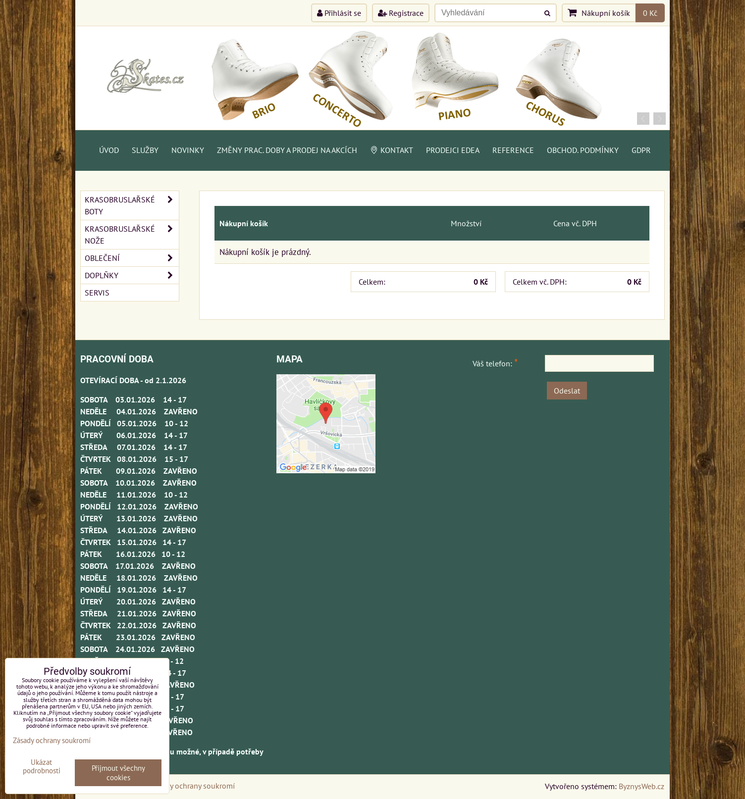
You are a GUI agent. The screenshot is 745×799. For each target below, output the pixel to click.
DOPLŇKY (132, 275)
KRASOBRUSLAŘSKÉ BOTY (132, 205)
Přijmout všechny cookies (118, 772)
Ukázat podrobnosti (41, 766)
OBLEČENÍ (132, 258)
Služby (145, 150)
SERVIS (97, 293)
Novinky (187, 150)
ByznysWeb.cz (641, 786)
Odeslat (567, 391)
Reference (513, 150)
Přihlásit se (339, 13)
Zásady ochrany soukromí (192, 786)
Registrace (401, 13)
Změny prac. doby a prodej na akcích (287, 150)
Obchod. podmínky (583, 150)
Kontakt (391, 150)
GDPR (641, 150)
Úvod (109, 150)
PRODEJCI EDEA (452, 150)
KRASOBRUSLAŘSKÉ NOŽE (132, 234)
